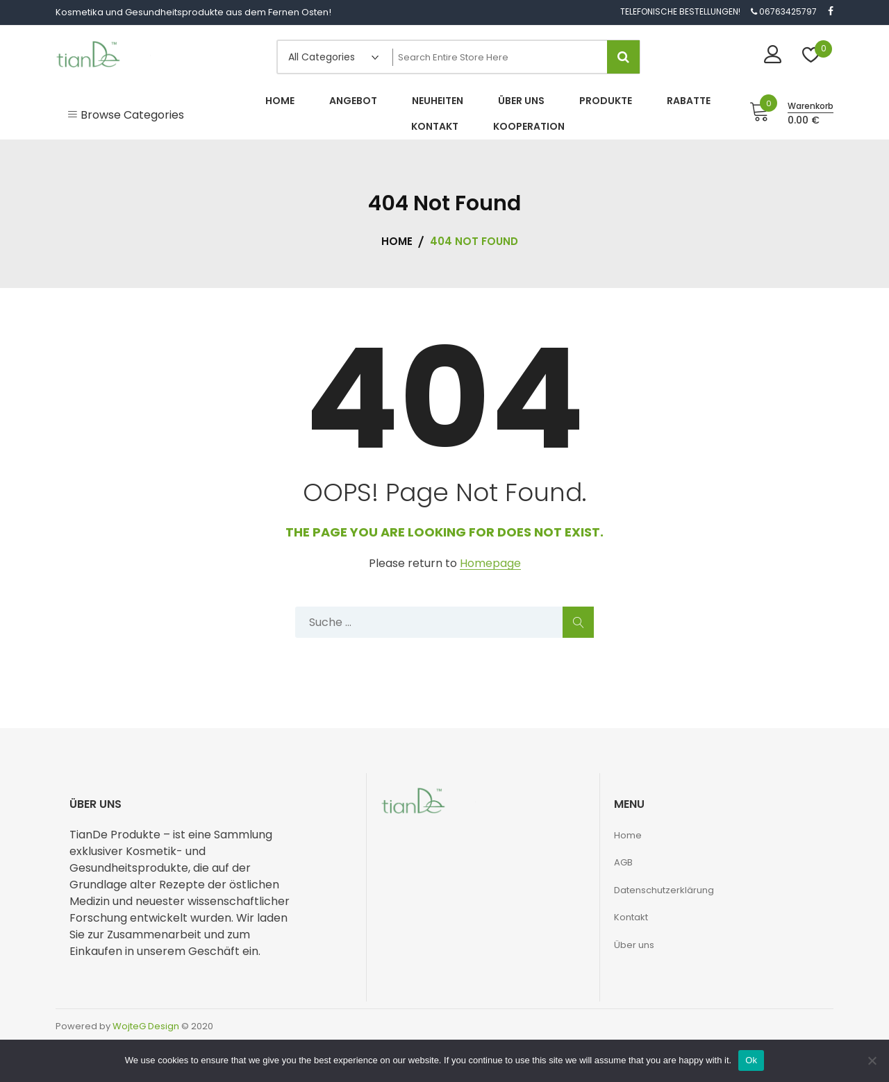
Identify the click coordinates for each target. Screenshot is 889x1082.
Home (628, 835)
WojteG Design (146, 1026)
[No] (872, 1060)
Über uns (634, 945)
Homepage (490, 564)
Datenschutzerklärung (664, 890)
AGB (623, 862)
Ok (751, 1060)
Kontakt (631, 917)
